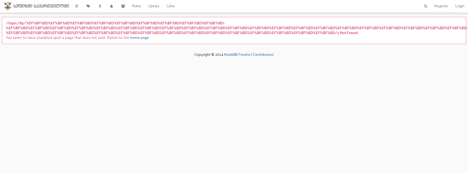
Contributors (263, 55)
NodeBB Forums (237, 55)
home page (139, 38)
